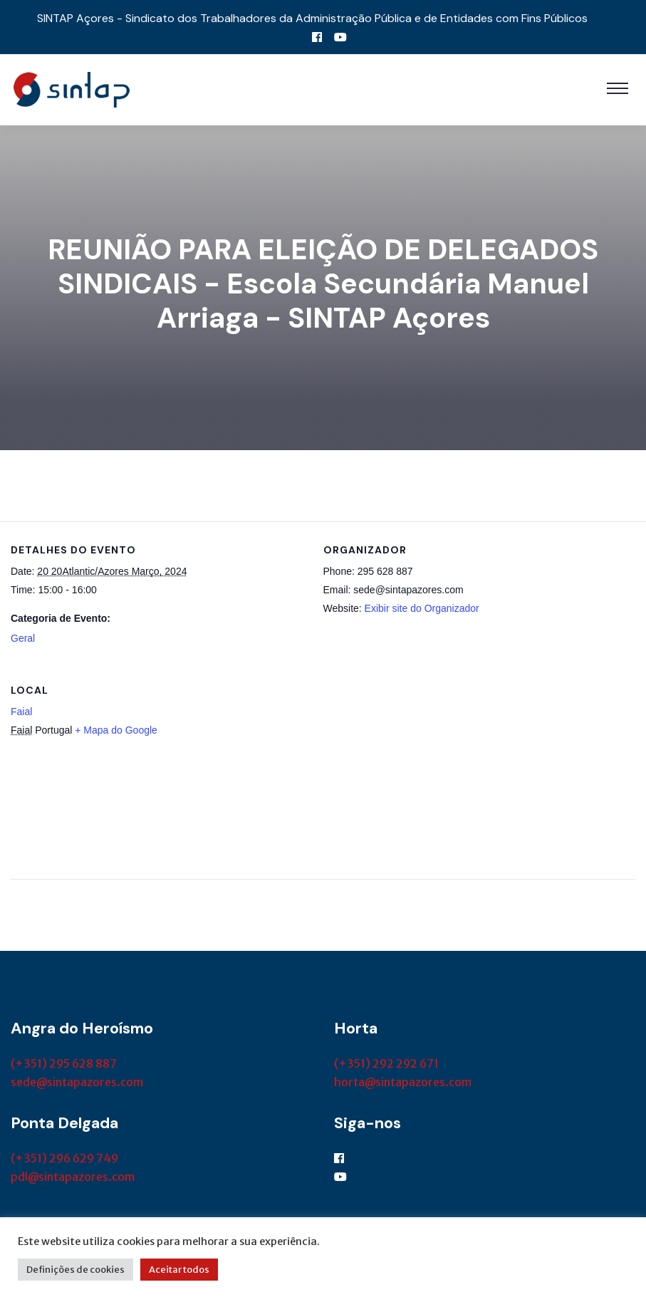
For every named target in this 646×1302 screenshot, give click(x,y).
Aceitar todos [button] (179, 1270)
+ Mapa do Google (116, 730)
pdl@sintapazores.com (73, 1177)
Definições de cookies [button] (75, 1270)
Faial (21, 711)
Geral (23, 638)
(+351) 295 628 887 (64, 1063)
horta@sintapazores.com (403, 1082)
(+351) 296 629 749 (64, 1158)
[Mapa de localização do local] (560, 759)
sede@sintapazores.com (77, 1082)
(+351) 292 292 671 (386, 1063)
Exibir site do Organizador (422, 608)
